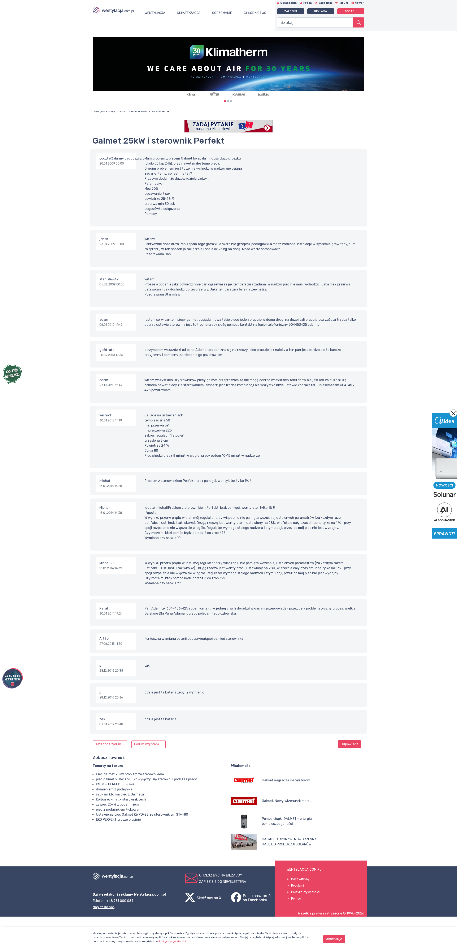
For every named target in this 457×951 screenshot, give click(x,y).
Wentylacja (155, 13)
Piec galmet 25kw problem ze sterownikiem (130, 774)
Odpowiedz (349, 744)
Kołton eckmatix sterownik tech (121, 799)
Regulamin (298, 885)
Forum (343, 2)
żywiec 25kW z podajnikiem (117, 804)
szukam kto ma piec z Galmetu (120, 794)
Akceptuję (334, 939)
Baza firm (325, 2)
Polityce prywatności (172, 941)
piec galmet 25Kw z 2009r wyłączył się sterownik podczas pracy (146, 779)
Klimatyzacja (188, 13)
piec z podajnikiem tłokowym (118, 809)
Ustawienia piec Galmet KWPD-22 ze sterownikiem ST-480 (142, 814)
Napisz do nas (103, 907)
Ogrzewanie (222, 13)
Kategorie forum (108, 744)
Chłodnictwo (255, 13)
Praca (307, 2)
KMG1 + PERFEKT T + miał (115, 784)
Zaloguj (290, 11)
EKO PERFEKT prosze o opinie (118, 819)
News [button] (358, 2)
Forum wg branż (147, 744)
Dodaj (350, 11)
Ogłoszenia (288, 2)
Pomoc (296, 898)
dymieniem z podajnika (114, 789)
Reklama (320, 11)
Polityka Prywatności (305, 892)
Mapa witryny (300, 879)
